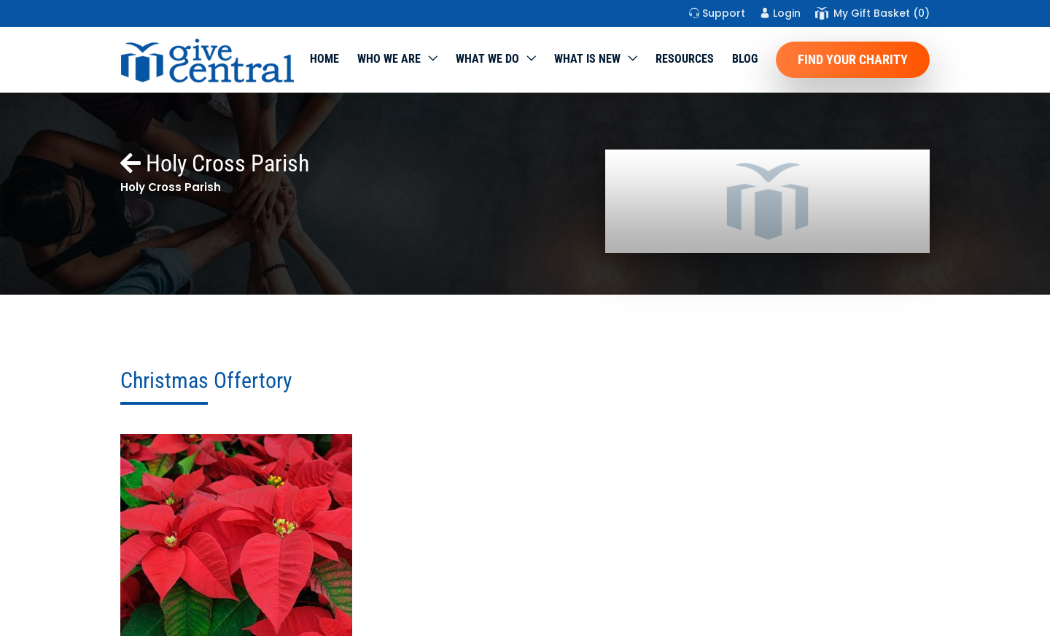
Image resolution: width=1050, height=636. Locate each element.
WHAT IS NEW (587, 59)
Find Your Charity (853, 59)
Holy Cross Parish (214, 163)
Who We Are (389, 59)
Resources (685, 59)
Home (324, 59)
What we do (487, 59)
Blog (745, 59)
